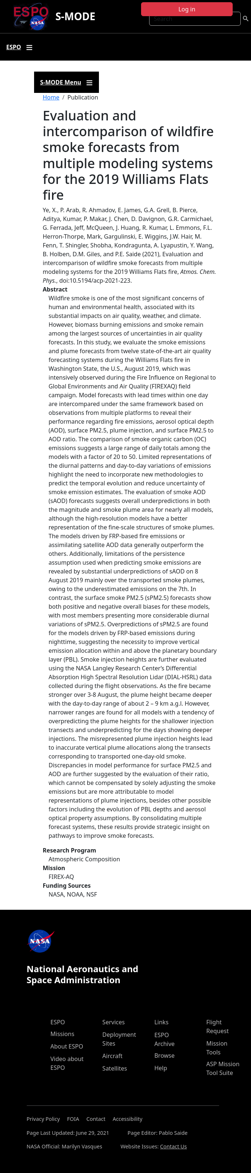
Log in (186, 9)
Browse (164, 1055)
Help (160, 1068)
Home (51, 97)
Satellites (114, 1068)
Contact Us (173, 1146)
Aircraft (112, 1056)
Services (113, 1022)
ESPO (58, 1022)
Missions (62, 1034)
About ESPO (67, 1046)
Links (161, 1022)
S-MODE (75, 16)
